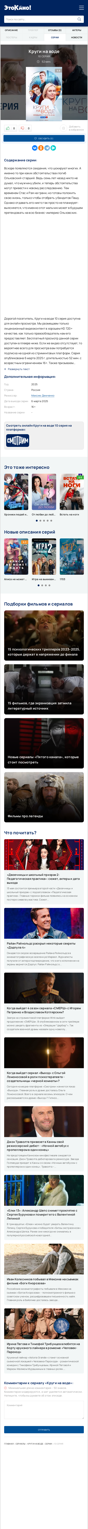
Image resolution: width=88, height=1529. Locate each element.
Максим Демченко (42, 395)
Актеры (76, 30)
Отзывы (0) (55, 30)
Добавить (72, 128)
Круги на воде (35, 1443)
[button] (37, 521)
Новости (76, 37)
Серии (48, 1443)
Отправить (44, 1429)
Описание (11, 30)
